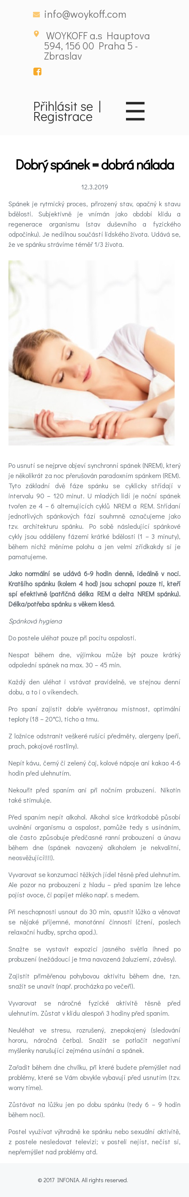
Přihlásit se (63, 105)
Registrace (63, 115)
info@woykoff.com (85, 14)
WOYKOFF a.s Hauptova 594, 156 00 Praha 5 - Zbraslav (97, 45)
